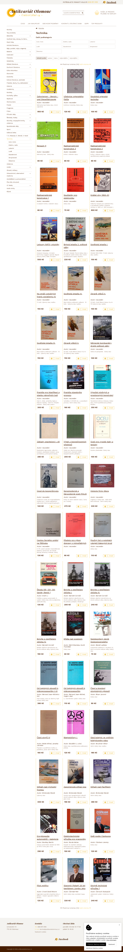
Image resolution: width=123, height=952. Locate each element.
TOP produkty (96, 23)
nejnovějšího (73, 58)
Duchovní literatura (13, 67)
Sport (8, 129)
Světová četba (11, 132)
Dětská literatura (12, 64)
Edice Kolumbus (12, 70)
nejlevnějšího (64, 58)
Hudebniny (10, 89)
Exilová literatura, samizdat (16, 80)
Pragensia (10, 108)
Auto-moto (12, 142)
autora (50, 58)
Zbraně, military (12, 170)
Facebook (111, 2)
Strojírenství (13, 157)
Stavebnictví (13, 154)
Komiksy (9, 92)
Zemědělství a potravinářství (16, 179)
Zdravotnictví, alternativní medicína (15, 175)
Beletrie (9, 51)
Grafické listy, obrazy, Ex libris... (17, 39)
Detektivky (10, 61)
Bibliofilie (10, 36)
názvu (56, 58)
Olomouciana (11, 102)
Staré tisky (10, 42)
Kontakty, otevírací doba (71, 23)
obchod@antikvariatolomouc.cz (49, 929)
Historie (9, 86)
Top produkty (11, 33)
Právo (8, 111)
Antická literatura (12, 45)
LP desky (10, 185)
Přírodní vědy (11, 114)
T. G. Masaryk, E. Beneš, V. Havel (17, 135)
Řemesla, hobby (12, 117)
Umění (9, 167)
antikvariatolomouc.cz (25, 949)
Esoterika (10, 76)
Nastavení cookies (40, 932)
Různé (9, 191)
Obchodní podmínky (50, 23)
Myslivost (10, 98)
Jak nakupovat (34, 23)
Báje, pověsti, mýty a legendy (16, 48)
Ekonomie (10, 73)
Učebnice (10, 164)
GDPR (87, 23)
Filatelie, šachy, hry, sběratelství (17, 83)
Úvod (23, 23)
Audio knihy (11, 188)
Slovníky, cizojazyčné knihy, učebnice (16, 122)
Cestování (10, 55)
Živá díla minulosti (13, 182)
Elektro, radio (13, 145)
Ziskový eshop (107, 949)
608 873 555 (93, 2)
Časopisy (10, 58)
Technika (9, 139)
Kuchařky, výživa (12, 95)
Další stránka (85, 64)
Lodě (10, 151)
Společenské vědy (13, 126)
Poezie (9, 105)
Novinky (9, 29)
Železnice (12, 161)
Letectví (11, 148)
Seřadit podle (41, 58)
